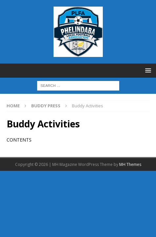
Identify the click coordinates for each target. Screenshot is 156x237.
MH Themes (130, 164)
